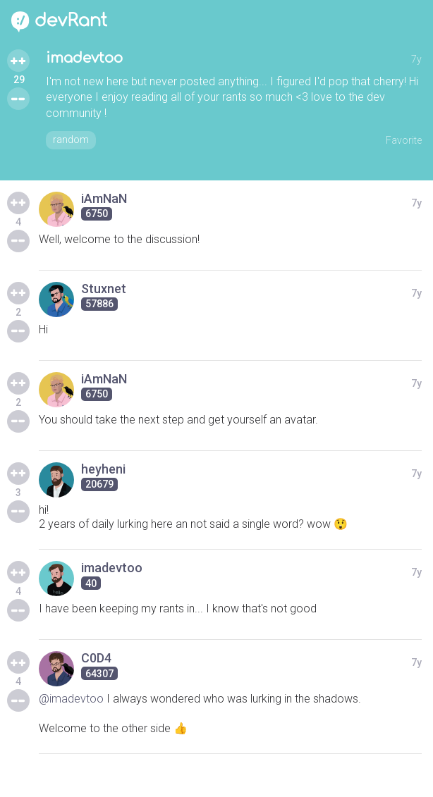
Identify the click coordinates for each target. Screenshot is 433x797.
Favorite (404, 140)
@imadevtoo (71, 698)
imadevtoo (84, 58)
